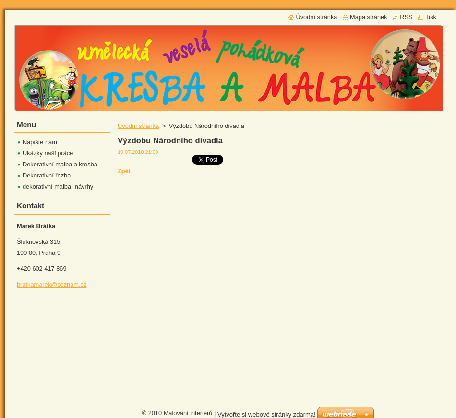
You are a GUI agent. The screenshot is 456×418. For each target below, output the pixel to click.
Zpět (124, 171)
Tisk (430, 17)
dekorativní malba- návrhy (58, 186)
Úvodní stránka (138, 125)
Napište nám (40, 142)
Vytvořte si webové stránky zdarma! (266, 412)
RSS (406, 17)
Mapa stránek (368, 17)
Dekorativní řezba (47, 175)
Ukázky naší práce (48, 153)
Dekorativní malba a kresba (60, 164)
